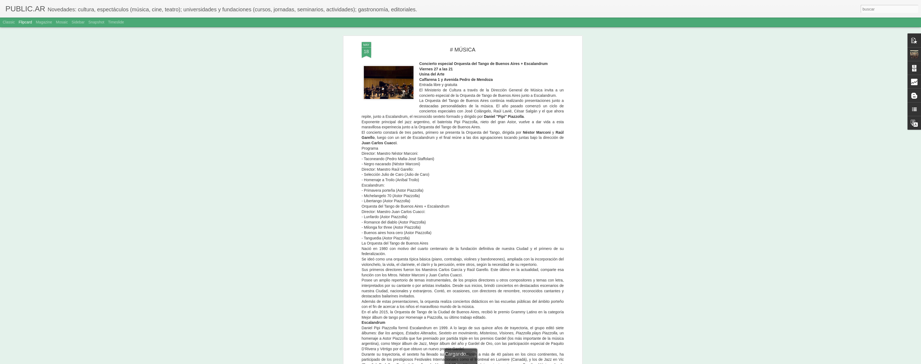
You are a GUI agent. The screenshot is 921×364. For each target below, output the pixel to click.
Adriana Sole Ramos (487, 240)
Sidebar (78, 22)
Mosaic (62, 22)
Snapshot (96, 22)
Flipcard (25, 22)
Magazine (44, 22)
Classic (9, 22)
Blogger (482, 361)
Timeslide (116, 22)
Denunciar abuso (499, 361)
